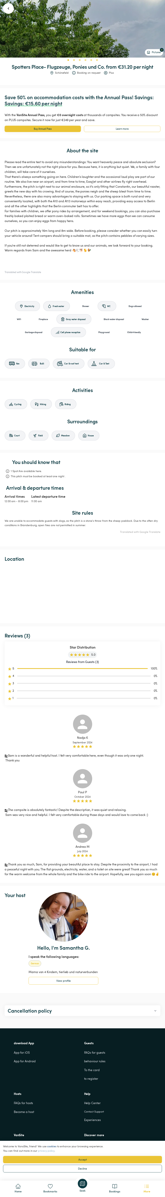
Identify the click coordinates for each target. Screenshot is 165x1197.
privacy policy (46, 1150)
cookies (51, 1146)
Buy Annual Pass (43, 128)
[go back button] (8, 8)
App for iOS (22, 1052)
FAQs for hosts (23, 1103)
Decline (82, 1168)
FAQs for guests (94, 1052)
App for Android (25, 1061)
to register (91, 1078)
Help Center (92, 1103)
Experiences (92, 1120)
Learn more (122, 128)
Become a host (24, 1112)
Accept (82, 1159)
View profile (63, 980)
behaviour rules (95, 1061)
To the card (92, 1070)
